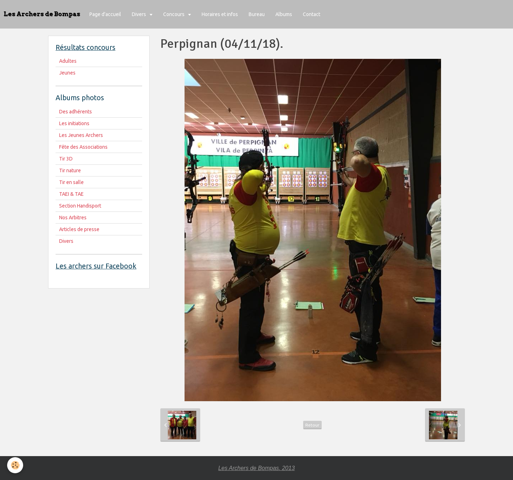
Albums (283, 14)
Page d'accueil (105, 14)
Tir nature (70, 170)
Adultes (68, 61)
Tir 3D (66, 159)
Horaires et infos (220, 14)
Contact (311, 14)
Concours (174, 14)
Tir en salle (71, 182)
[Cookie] (15, 465)
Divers (139, 14)
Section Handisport (80, 206)
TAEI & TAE (71, 194)
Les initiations (74, 123)
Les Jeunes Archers (81, 135)
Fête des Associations (83, 147)
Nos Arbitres (73, 217)
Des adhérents (75, 111)
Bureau (257, 14)
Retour (312, 425)
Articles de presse (79, 229)
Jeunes (67, 73)
